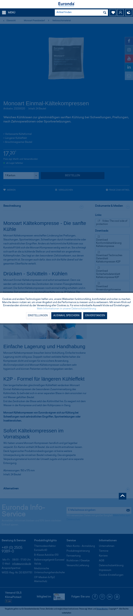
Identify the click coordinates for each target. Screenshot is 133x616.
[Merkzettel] (113, 12)
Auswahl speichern (66, 315)
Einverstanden (95, 315)
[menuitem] (8, 12)
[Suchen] (105, 12)
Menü (8, 12)
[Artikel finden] (81, 12)
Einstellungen (38, 315)
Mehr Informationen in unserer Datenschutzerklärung (66, 309)
